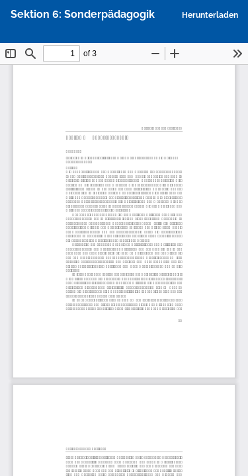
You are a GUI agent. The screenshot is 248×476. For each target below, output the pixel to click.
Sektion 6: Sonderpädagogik (83, 14)
